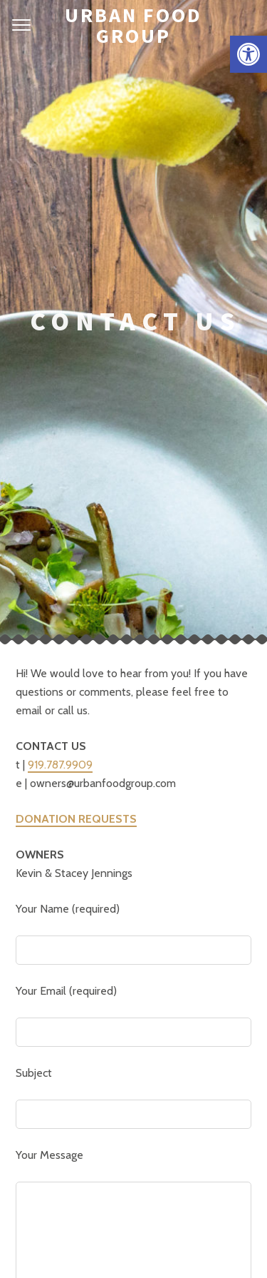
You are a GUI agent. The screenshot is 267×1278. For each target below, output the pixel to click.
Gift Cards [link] (143, 1242)
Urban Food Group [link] (133, 25)
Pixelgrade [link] (192, 1211)
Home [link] (43, 1242)
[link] (248, 54)
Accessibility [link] (207, 1242)
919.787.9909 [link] (60, 382)
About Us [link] (87, 1242)
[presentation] (124, 995)
